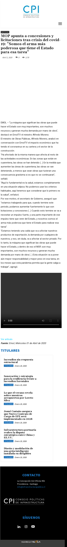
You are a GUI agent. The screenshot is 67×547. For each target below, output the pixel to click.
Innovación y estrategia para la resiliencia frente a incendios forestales (20, 379)
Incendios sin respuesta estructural (18, 361)
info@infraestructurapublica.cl (31, 486)
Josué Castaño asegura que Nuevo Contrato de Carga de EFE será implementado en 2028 (18, 415)
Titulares (8, 366)
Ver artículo (6, 339)
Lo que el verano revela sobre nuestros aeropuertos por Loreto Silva (18, 396)
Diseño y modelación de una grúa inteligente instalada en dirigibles (18, 451)
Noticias (5, 32)
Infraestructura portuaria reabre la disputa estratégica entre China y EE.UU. (20, 434)
